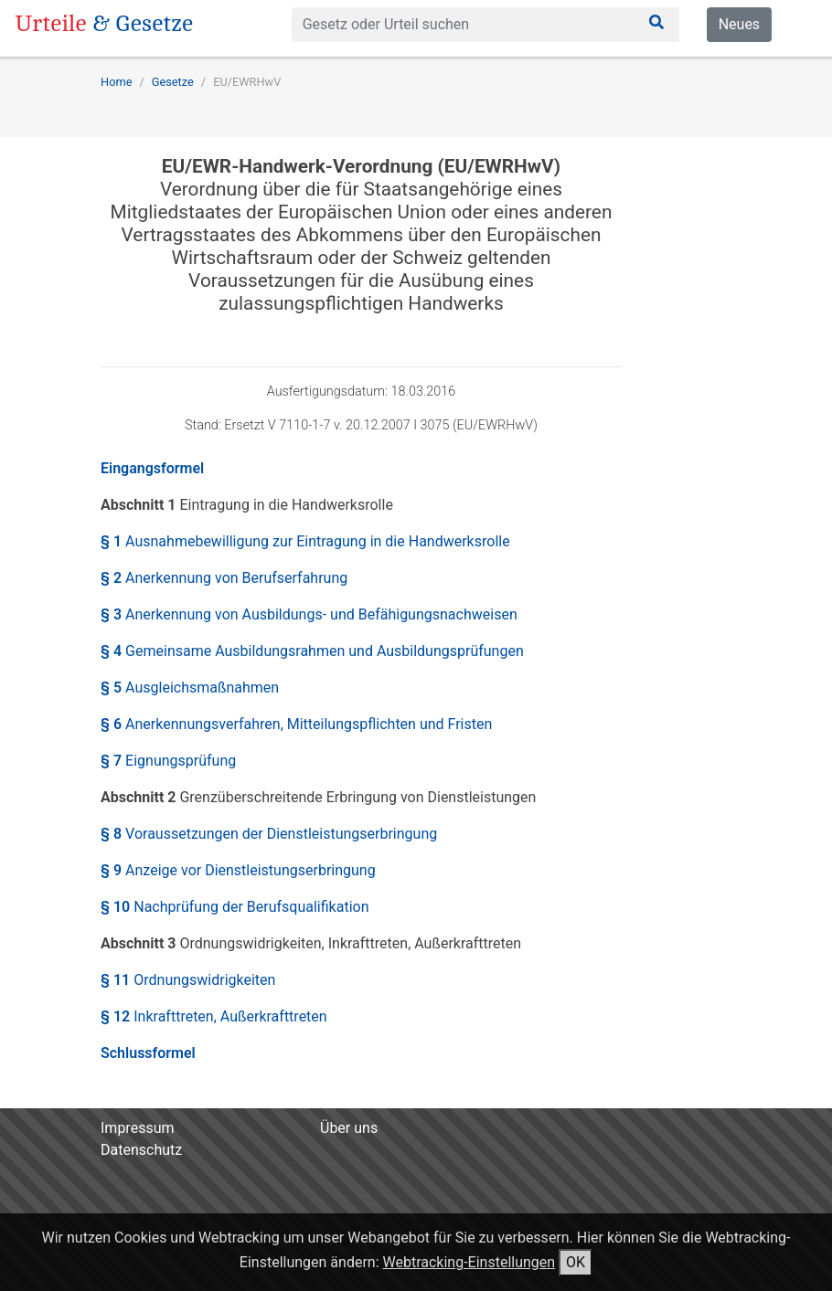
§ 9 (238, 870)
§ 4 (312, 651)
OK (575, 1262)
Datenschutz (141, 1150)
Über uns (349, 1128)
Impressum (138, 1128)
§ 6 (296, 724)
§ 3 (309, 614)
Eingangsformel (152, 468)
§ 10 (235, 906)
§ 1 (305, 541)
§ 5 (190, 687)
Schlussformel (148, 1053)
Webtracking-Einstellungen (469, 1262)
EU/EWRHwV (247, 82)
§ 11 (188, 980)
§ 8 (269, 833)
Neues (739, 24)
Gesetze (173, 82)
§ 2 (224, 578)
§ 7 (168, 760)
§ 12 (214, 1016)
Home (116, 82)
